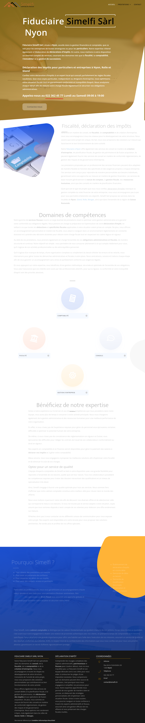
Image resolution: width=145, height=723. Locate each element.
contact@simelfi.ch (111, 682)
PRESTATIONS (123, 5)
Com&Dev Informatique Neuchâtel (43, 720)
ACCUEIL (111, 5)
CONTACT (137, 5)
